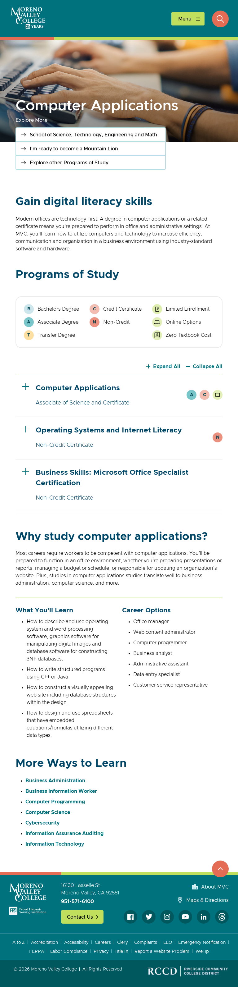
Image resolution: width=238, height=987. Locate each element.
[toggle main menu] (188, 18)
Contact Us (80, 917)
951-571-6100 (77, 901)
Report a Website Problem (162, 951)
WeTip (202, 951)
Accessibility (76, 942)
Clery (122, 942)
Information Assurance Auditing (64, 833)
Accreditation (44, 942)
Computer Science (47, 812)
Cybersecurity (42, 822)
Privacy (101, 951)
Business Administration (55, 780)
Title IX (121, 951)
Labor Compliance (68, 951)
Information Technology (54, 844)
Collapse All (208, 366)
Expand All (167, 366)
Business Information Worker (61, 791)
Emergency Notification (202, 942)
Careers (103, 942)
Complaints (145, 942)
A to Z (18, 942)
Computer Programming (55, 801)
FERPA (36, 951)
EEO (167, 942)
